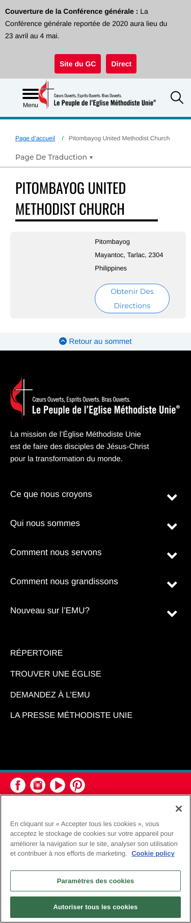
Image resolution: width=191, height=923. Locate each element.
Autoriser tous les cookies (95, 907)
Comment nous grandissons (64, 581)
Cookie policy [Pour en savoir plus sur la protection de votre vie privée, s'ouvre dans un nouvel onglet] (153, 853)
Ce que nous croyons (51, 494)
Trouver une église (55, 674)
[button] (177, 99)
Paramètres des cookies (95, 881)
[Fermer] (179, 808)
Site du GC (78, 64)
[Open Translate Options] (54, 157)
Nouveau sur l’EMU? (50, 610)
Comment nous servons (56, 552)
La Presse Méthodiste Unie (71, 715)
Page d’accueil (35, 138)
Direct (121, 64)
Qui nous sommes (45, 523)
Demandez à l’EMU (50, 695)
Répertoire (36, 653)
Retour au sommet (95, 341)
